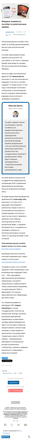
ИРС (15, 373)
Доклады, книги (10, 32)
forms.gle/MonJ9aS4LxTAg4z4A (13, 262)
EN (17, 421)
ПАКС (20, 373)
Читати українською (19, 34)
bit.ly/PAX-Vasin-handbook (11, 249)
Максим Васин (7, 373)
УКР (14, 421)
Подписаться (13, 382)
